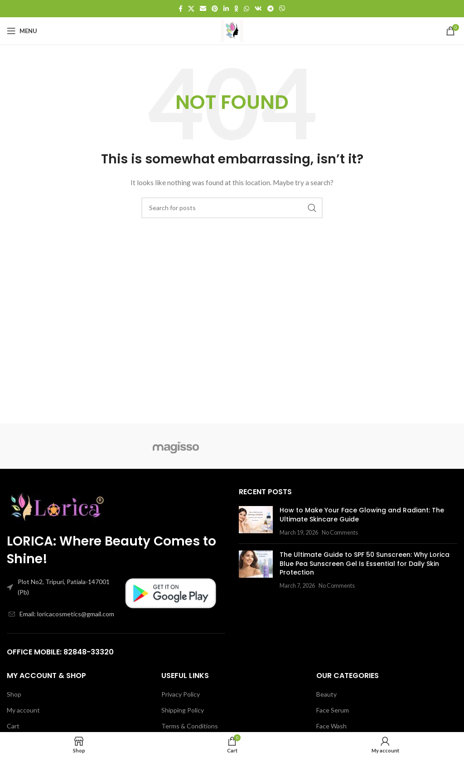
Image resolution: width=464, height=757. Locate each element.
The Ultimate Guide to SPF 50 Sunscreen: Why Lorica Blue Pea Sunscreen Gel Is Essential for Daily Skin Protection (365, 563)
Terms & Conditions (189, 726)
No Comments (340, 532)
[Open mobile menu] (22, 31)
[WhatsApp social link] (246, 9)
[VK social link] (258, 9)
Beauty (326, 694)
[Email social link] (203, 9)
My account (23, 710)
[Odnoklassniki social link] (236, 9)
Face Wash (331, 726)
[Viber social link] (282, 9)
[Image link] (56, 504)
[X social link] (191, 9)
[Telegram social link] (270, 9)
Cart (13, 726)
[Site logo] (232, 30)
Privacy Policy (180, 694)
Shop (14, 694)
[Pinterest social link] (215, 9)
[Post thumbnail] (256, 521)
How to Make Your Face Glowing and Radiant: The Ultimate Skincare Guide (362, 515)
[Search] (232, 207)
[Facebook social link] (180, 9)
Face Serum (332, 710)
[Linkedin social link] (226, 9)
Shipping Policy (182, 710)
